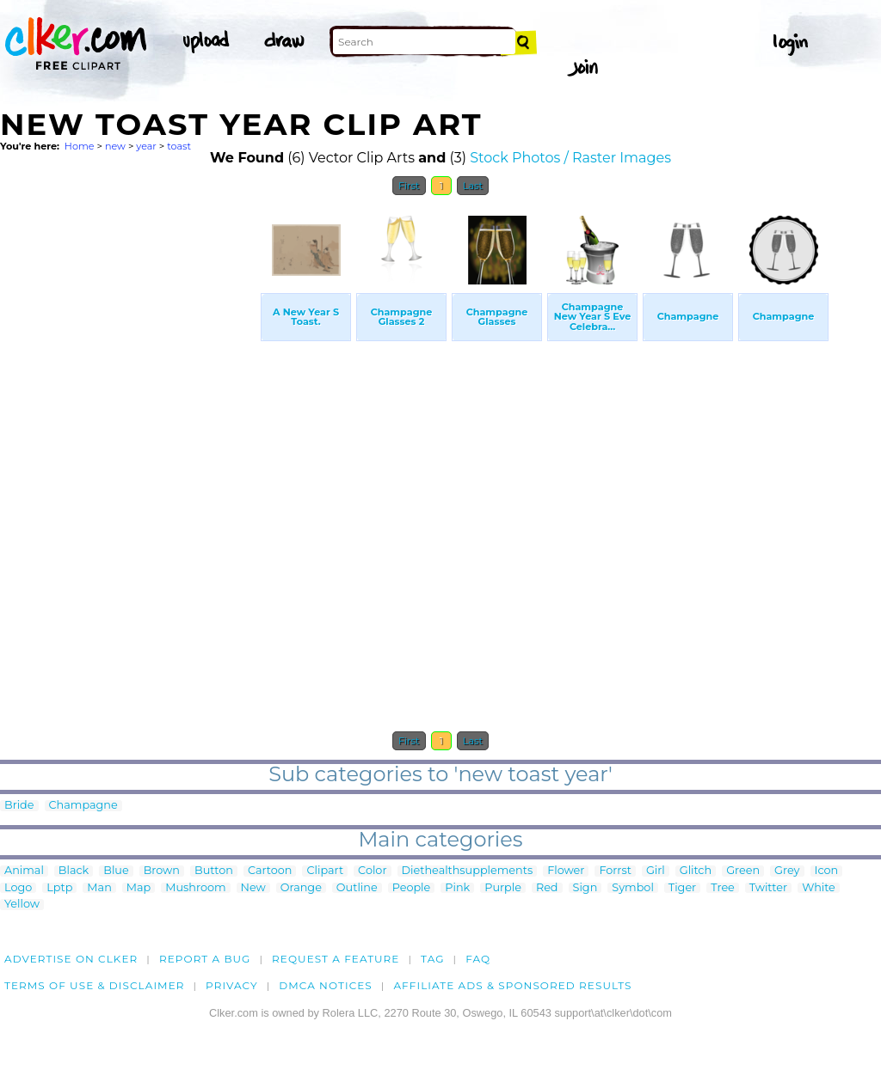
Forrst (615, 871)
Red (547, 888)
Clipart (324, 871)
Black (74, 871)
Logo (18, 888)
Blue (115, 871)
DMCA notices (326, 985)
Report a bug (205, 958)
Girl (655, 871)
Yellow (22, 904)
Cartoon (270, 871)
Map (138, 888)
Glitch (696, 871)
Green (743, 871)
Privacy (232, 985)
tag (432, 958)
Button (213, 871)
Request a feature (335, 958)
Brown (162, 871)
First (409, 186)
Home (80, 146)
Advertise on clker (71, 958)
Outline (357, 888)
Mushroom (195, 888)
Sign (585, 888)
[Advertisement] (129, 462)
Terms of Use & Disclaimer (94, 985)
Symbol (633, 888)
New (253, 888)
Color (372, 871)
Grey (786, 871)
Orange (301, 888)
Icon (827, 871)
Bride (19, 805)
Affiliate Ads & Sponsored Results (512, 985)
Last (473, 186)
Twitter (768, 888)
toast (179, 146)
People (411, 888)
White (818, 888)
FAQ (477, 958)
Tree (723, 888)
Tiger (682, 888)
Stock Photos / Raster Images (570, 158)
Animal (24, 871)
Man (99, 888)
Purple (502, 888)
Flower (565, 871)
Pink (457, 888)
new (115, 146)
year (146, 146)
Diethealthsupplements (467, 871)
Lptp (59, 888)
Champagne (83, 805)
